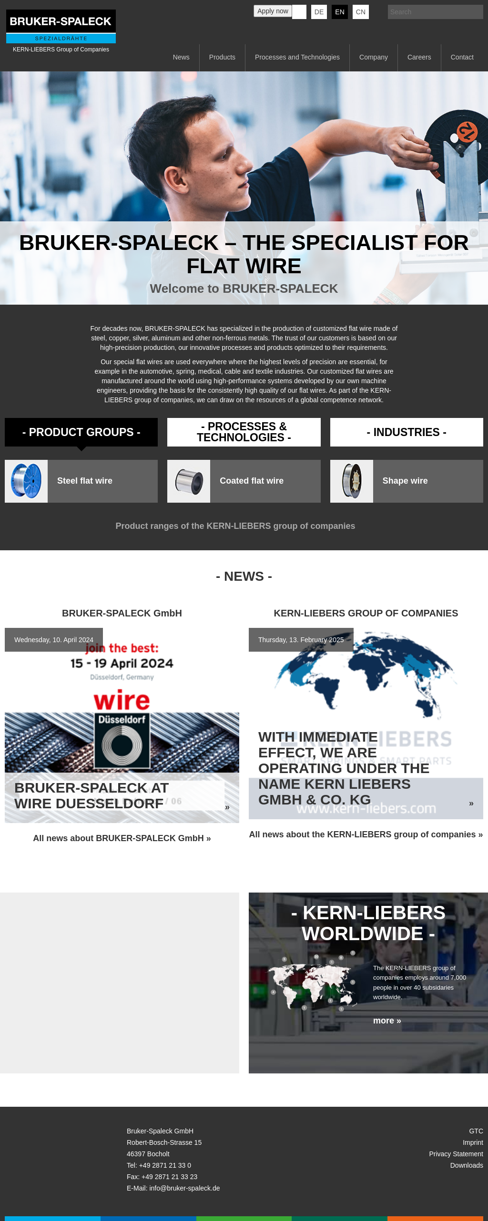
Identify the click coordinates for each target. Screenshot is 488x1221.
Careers (419, 57)
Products (222, 57)
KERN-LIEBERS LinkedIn (299, 12)
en (339, 12)
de (319, 12)
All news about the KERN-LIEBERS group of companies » (366, 834)
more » (387, 1020)
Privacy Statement (456, 1154)
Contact (462, 57)
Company (373, 57)
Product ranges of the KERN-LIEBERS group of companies (243, 526)
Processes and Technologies (297, 57)
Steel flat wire (84, 481)
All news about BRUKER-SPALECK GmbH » (122, 838)
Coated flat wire (252, 481)
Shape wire (405, 481)
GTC (476, 1131)
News (181, 57)
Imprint (473, 1142)
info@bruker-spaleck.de (184, 1188)
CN (361, 12)
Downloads (466, 1165)
